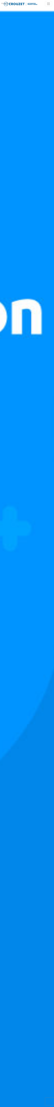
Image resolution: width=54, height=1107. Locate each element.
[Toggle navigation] (48, 3)
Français (5, 4)
